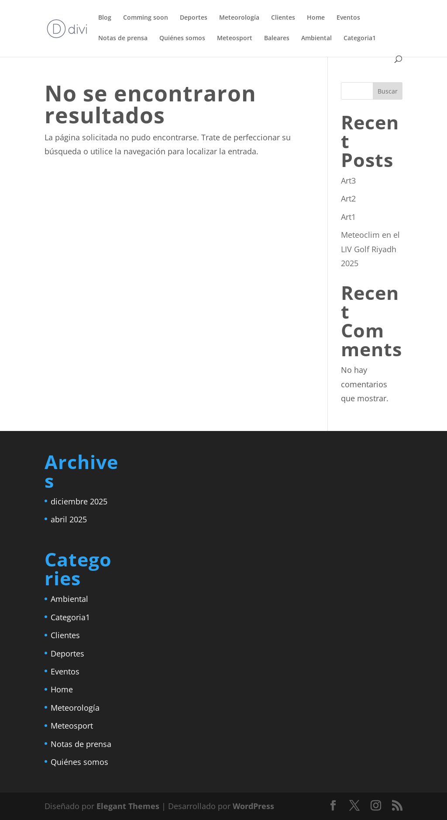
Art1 (348, 217)
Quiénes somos (182, 38)
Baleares (276, 38)
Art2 (348, 198)
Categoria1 (360, 38)
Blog (104, 17)
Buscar (388, 91)
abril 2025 (69, 519)
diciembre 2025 (79, 501)
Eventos (348, 17)
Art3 (348, 180)
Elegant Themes (127, 806)
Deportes (193, 17)
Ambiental (316, 38)
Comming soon (145, 17)
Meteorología (239, 17)
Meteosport (234, 38)
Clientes (283, 17)
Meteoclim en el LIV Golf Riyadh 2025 (370, 248)
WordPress (253, 806)
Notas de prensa (123, 38)
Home (316, 17)
